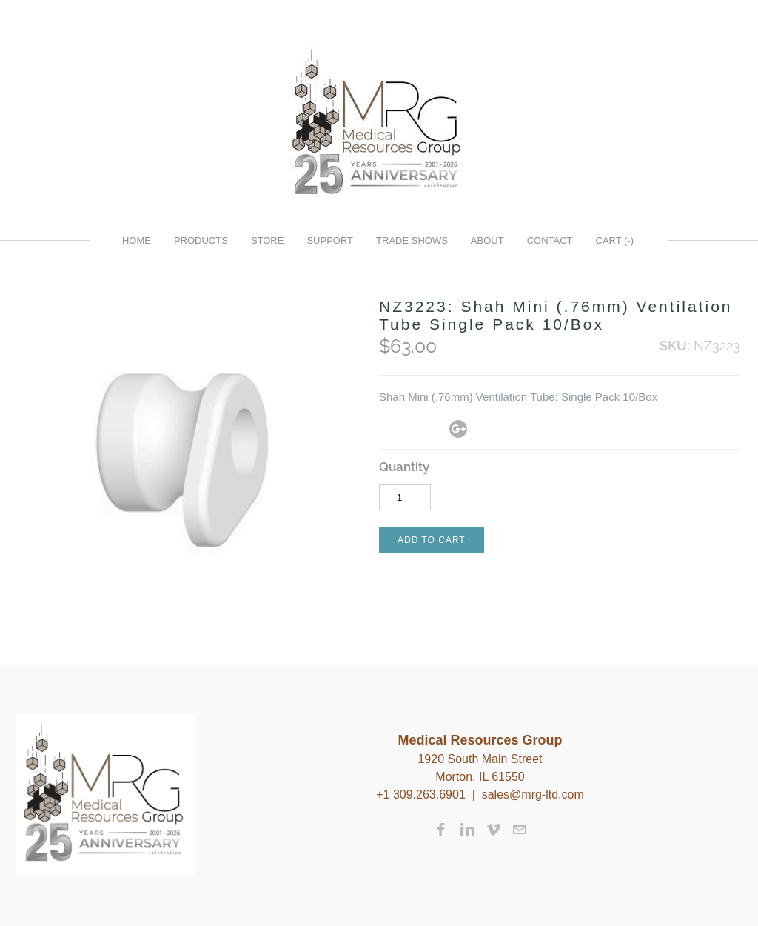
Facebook (388, 427)
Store (267, 240)
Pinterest (435, 427)
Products (201, 240)
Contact (550, 240)
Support (329, 240)
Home (136, 240)
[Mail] (519, 830)
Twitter (411, 427)
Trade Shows (412, 240)
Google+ (458, 429)
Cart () (615, 240)
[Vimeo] (493, 830)
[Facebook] (442, 830)
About (487, 240)
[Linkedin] (467, 830)
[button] (431, 540)
